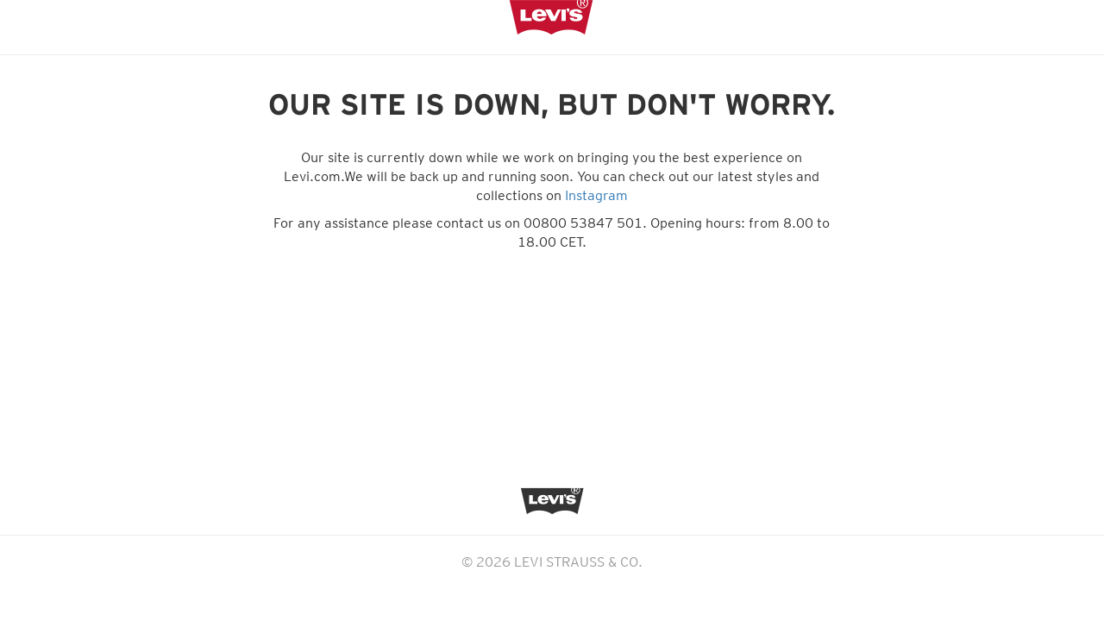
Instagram (596, 195)
